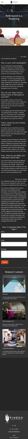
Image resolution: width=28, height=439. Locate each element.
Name (3, 231)
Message (3, 249)
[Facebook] (13, 425)
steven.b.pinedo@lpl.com (14, 431)
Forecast (5, 294)
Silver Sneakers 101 (8, 321)
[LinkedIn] (15, 425)
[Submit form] (4, 262)
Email (2, 240)
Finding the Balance (8, 348)
